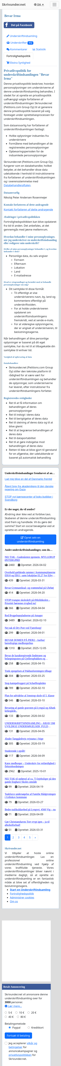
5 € (10, 1012)
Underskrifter (20, 43)
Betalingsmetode (15, 1023)
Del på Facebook (18, 25)
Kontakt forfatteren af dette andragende (28, 209)
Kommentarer (17, 49)
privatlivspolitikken (20, 1055)
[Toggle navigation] (54, 4)
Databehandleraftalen (17, 185)
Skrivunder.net (14, 4)
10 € (21, 1012)
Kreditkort (37, 1027)
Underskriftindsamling (22, 36)
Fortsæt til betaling (18, 1035)
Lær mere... (13, 1006)
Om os (14, 901)
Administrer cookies (22, 897)
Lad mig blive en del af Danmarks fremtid (28, 479)
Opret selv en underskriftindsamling (30, 539)
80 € (23, 1017)
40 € (11, 1017)
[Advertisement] (30, 951)
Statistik (39, 49)
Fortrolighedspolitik (18, 56)
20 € (33, 1012)
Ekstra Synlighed (18, 62)
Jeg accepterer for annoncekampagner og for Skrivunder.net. (23, 1051)
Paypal (16, 1027)
